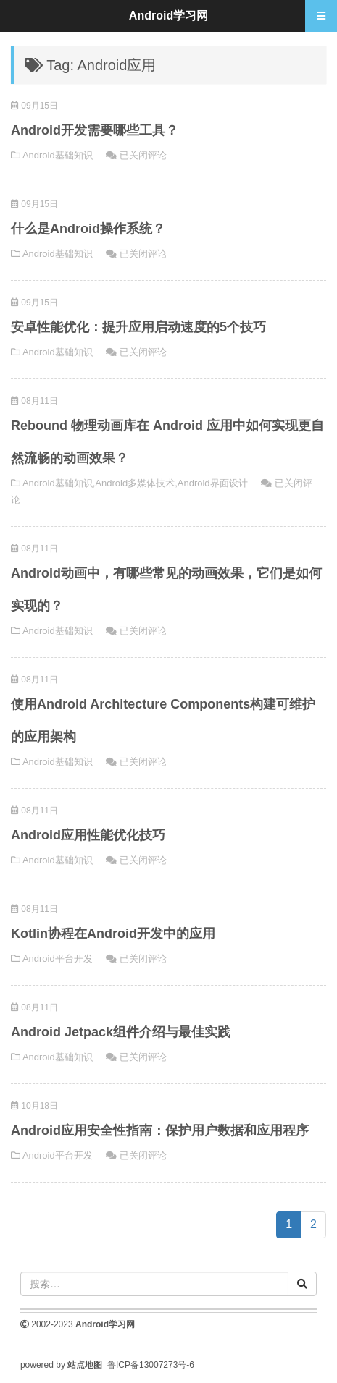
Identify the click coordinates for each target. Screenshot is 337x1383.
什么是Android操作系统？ (88, 228)
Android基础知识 (57, 155)
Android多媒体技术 (135, 483)
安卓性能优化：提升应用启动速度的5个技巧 (138, 327)
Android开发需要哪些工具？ (94, 130)
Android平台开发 (57, 958)
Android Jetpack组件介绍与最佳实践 (120, 1032)
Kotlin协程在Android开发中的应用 (113, 933)
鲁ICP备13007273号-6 (150, 1365)
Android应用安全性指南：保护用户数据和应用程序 (160, 1130)
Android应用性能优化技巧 (88, 835)
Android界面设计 (213, 483)
